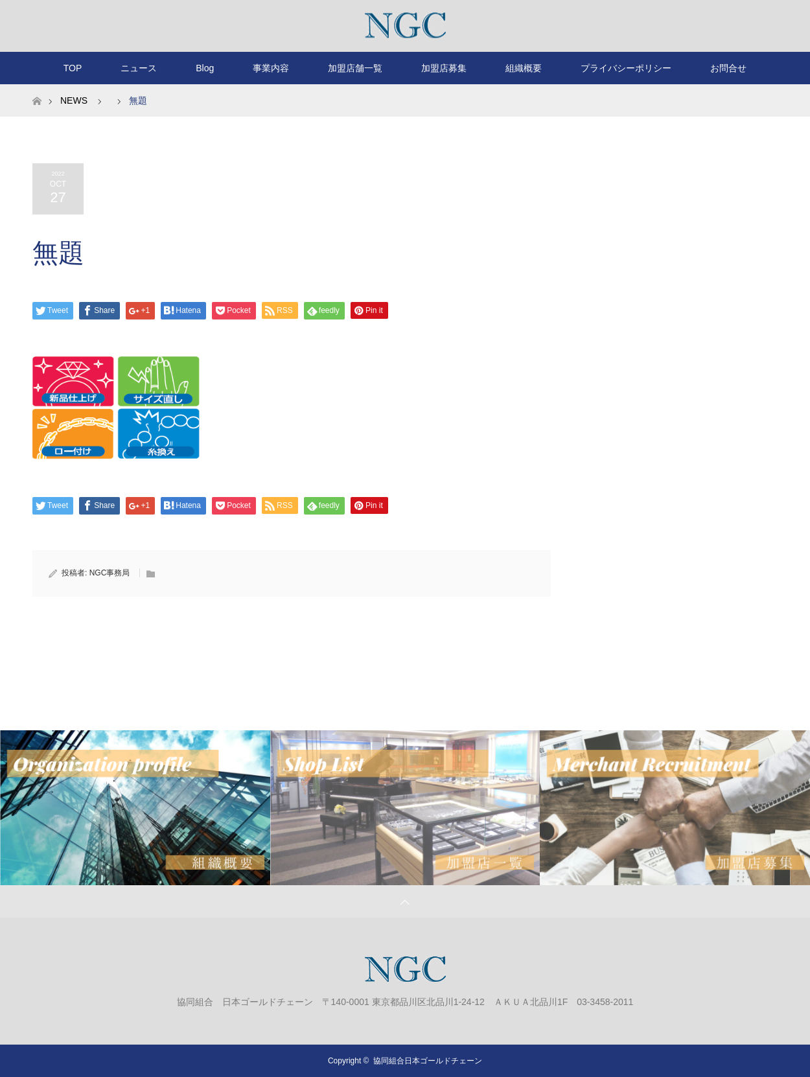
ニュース (139, 68)
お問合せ (728, 68)
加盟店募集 (444, 68)
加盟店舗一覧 (355, 68)
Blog (205, 68)
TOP (73, 68)
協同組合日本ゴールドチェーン (427, 1060)
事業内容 (271, 68)
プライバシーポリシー (626, 68)
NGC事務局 (109, 572)
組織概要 (523, 68)
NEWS (73, 100)
